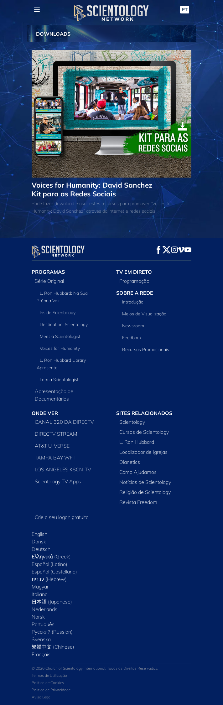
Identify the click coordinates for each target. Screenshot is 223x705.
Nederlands (44, 609)
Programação (134, 281)
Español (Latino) (49, 564)
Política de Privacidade (51, 689)
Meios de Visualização (144, 314)
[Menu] (37, 10)
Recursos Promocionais (145, 349)
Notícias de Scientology (145, 482)
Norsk (38, 617)
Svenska (41, 639)
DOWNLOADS (53, 34)
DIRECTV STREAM (56, 434)
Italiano (40, 594)
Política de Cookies (48, 682)
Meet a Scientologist (60, 336)
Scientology (132, 422)
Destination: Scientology (64, 324)
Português (43, 624)
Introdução (132, 302)
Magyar (40, 586)
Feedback (132, 337)
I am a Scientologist (59, 379)
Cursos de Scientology (144, 432)
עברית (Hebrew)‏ (49, 579)
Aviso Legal (41, 697)
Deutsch (41, 549)
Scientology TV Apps (58, 481)
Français (41, 654)
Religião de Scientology (145, 492)
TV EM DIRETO (134, 272)
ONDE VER (45, 413)
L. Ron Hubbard (136, 442)
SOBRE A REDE (134, 293)
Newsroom (133, 326)
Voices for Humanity (60, 348)
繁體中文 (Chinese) (53, 647)
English (39, 534)
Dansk (39, 541)
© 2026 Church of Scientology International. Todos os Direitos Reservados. (95, 668)
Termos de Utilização (49, 675)
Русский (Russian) (52, 632)
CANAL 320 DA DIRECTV (64, 422)
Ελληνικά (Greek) (51, 556)
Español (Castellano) (54, 571)
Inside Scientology (57, 312)
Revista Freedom (138, 502)
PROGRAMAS (48, 272)
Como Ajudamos (138, 472)
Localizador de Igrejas (143, 452)
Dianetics (129, 462)
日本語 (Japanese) (52, 602)
